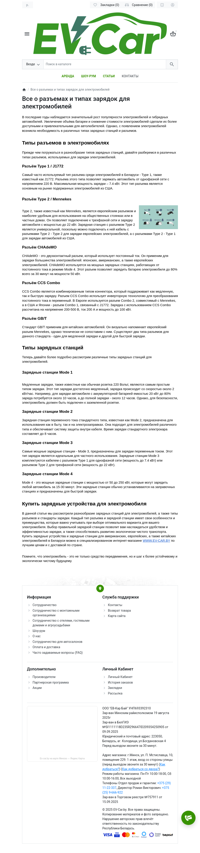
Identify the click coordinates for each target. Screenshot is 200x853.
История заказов (120, 682)
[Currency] (27, 5)
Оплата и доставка (46, 647)
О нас (37, 636)
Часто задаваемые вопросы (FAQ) (58, 652)
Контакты (115, 605)
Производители (44, 677)
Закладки (115, 688)
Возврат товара (119, 610)
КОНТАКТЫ (130, 76)
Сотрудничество (44, 605)
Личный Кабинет (120, 677)
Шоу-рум (39, 631)
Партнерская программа (51, 682)
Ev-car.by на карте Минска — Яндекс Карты (62, 758)
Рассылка (115, 693)
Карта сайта (117, 616)
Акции (37, 688)
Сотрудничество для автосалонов (57, 641)
